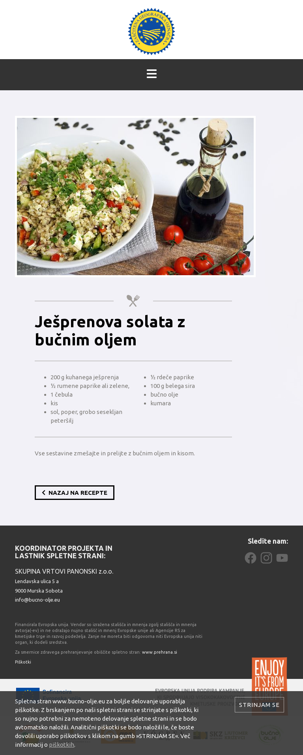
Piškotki (23, 662)
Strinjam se (259, 704)
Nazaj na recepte (74, 492)
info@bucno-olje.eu (37, 599)
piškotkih (61, 744)
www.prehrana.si (159, 652)
